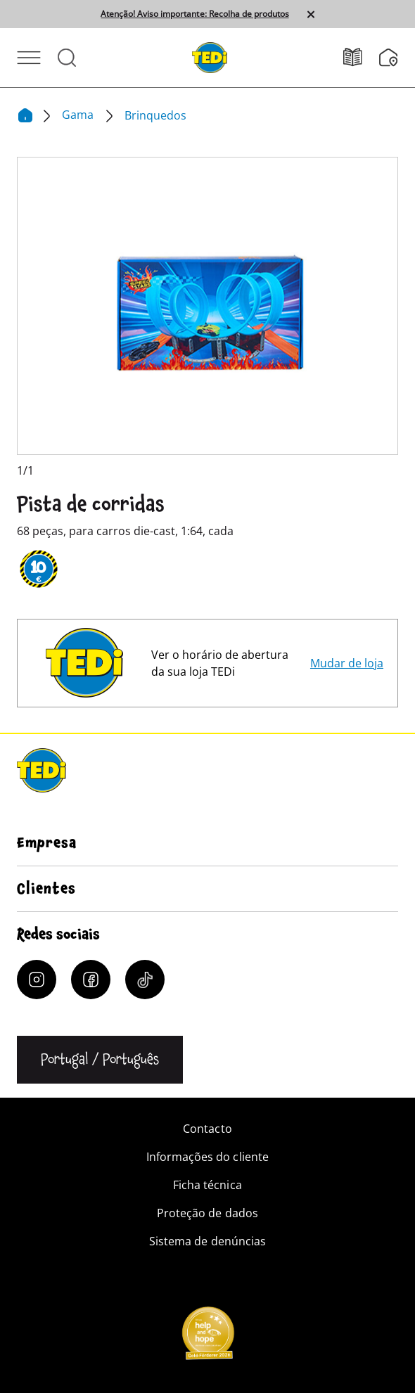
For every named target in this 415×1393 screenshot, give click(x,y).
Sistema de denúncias (207, 1241)
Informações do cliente (207, 1156)
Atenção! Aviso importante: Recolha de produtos (194, 14)
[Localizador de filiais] (388, 58)
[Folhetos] (361, 57)
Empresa (47, 843)
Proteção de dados (207, 1213)
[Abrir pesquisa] (67, 58)
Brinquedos (155, 115)
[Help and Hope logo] (207, 1337)
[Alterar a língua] (100, 1060)
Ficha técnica (207, 1185)
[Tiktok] (145, 979)
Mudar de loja (346, 663)
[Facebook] (90, 979)
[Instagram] (36, 979)
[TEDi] (209, 56)
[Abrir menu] (29, 58)
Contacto (207, 1128)
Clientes (46, 889)
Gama (79, 114)
